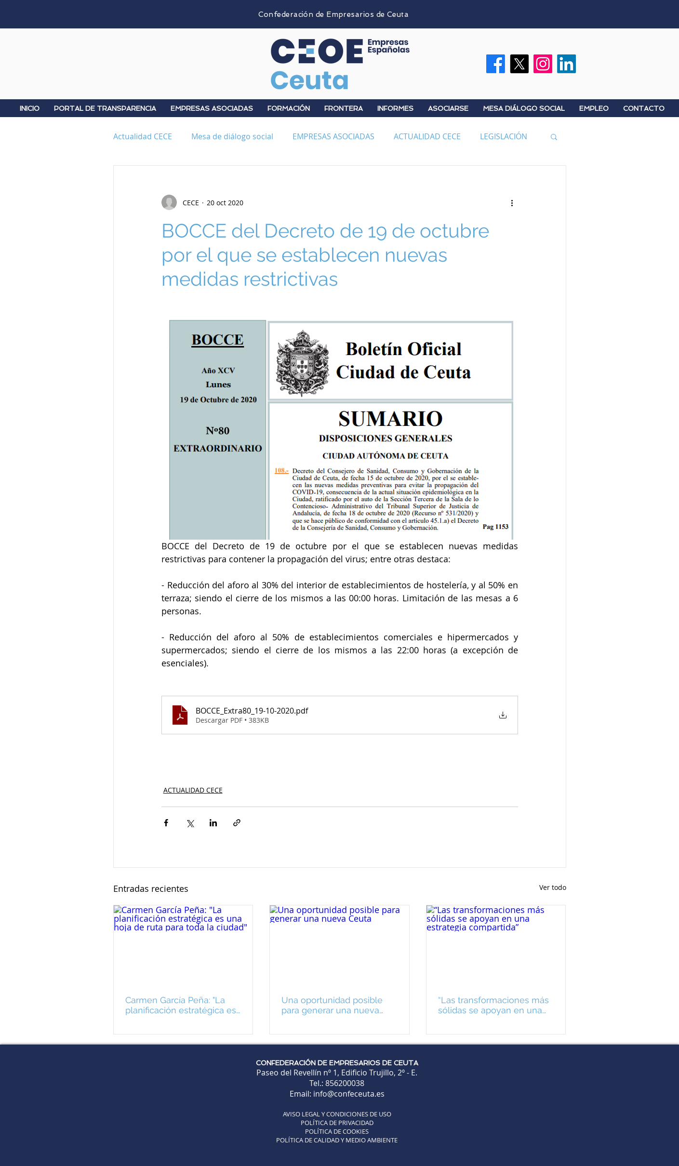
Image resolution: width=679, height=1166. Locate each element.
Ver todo (552, 887)
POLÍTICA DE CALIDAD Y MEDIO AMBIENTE (337, 1140)
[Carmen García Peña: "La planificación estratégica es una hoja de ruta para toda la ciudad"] (183, 944)
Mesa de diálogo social (232, 136)
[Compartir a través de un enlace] (236, 822)
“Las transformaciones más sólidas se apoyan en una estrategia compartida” (493, 1005)
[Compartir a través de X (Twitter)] (189, 822)
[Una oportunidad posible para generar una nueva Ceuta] (339, 944)
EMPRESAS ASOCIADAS (333, 136)
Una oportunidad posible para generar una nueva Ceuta (332, 1005)
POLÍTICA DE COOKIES (337, 1131)
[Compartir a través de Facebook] (166, 822)
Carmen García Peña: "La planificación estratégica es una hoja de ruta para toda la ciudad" (180, 1005)
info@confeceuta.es (349, 1093)
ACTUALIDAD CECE (427, 136)
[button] (554, 136)
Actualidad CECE (142, 136)
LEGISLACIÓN (503, 136)
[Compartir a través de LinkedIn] (213, 822)
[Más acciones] (512, 202)
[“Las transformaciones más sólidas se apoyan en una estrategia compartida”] (496, 944)
